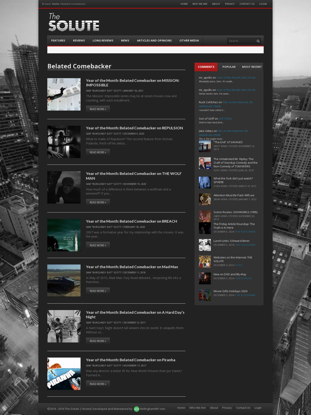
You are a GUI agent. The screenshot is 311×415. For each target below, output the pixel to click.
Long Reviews (103, 40)
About (216, 4)
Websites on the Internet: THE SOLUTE (233, 259)
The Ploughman (245, 231)
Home (55, 3)
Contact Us (247, 4)
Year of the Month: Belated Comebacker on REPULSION (134, 127)
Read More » (98, 109)
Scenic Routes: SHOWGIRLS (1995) (235, 212)
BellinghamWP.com (152, 409)
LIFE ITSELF (225, 118)
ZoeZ (239, 265)
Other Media (189, 40)
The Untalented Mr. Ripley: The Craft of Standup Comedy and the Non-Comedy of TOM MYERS (236, 162)
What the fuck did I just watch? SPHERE (233, 180)
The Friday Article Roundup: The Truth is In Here (234, 226)
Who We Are (199, 4)
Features (58, 40)
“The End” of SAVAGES (228, 142)
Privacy (230, 4)
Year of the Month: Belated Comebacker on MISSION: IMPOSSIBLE (132, 82)
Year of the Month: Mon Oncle (236, 77)
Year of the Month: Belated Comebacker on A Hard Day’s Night (135, 314)
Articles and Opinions (154, 40)
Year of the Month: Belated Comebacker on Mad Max (132, 266)
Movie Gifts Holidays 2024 (230, 291)
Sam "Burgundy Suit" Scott (103, 90)
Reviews (79, 40)
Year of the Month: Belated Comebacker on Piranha (130, 359)
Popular (229, 67)
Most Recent (252, 67)
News (125, 40)
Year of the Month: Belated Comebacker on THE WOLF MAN (134, 175)
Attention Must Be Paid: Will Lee (234, 195)
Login (263, 4)
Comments (206, 67)
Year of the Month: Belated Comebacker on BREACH (131, 221)
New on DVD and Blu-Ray (230, 274)
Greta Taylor (244, 278)
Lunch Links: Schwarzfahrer (232, 241)
